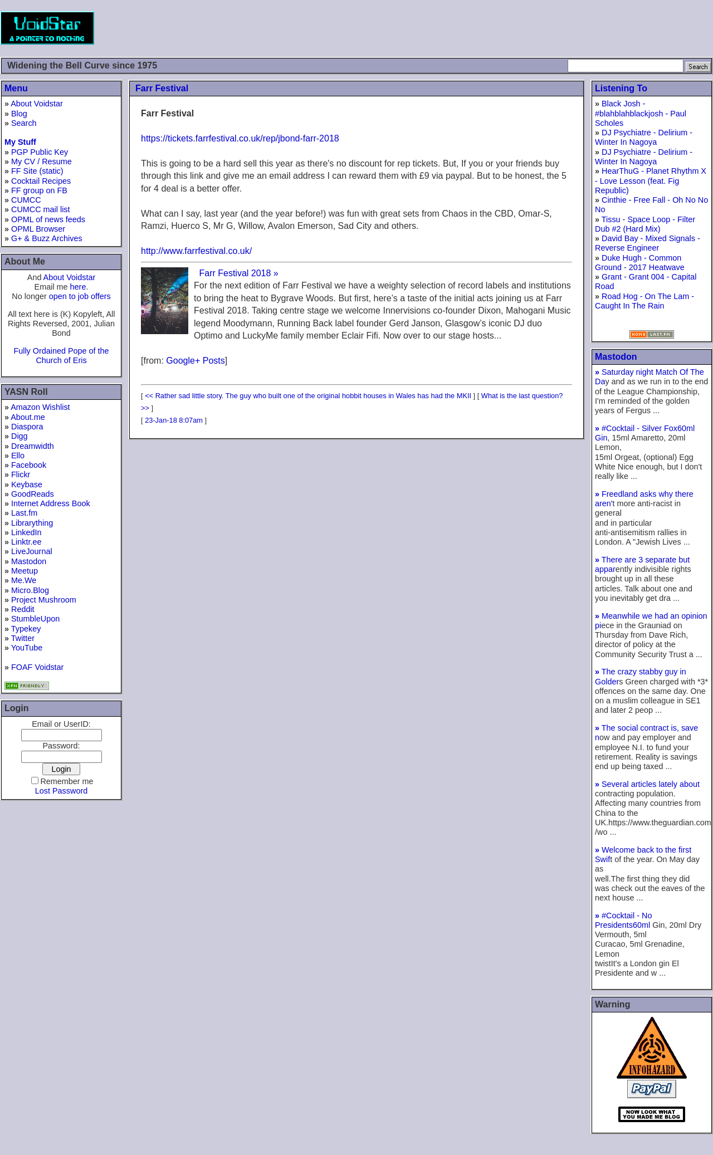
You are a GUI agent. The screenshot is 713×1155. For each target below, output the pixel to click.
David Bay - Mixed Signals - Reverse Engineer (647, 243)
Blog (19, 113)
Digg (19, 436)
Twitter (23, 638)
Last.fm (24, 512)
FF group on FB (39, 190)
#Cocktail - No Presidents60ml (623, 920)
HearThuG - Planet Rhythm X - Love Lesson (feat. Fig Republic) (650, 181)
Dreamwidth (32, 446)
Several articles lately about (647, 784)
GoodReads (32, 494)
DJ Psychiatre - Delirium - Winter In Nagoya (643, 137)
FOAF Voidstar (37, 667)
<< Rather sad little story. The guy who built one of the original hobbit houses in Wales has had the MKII (308, 395)
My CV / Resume (41, 161)
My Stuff (20, 142)
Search (24, 123)
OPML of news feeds (48, 219)
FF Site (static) (37, 171)
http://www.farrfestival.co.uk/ (196, 251)
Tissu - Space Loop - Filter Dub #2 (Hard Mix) (645, 224)
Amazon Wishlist (40, 407)
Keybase (26, 484)
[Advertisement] (510, 28)
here (78, 286)
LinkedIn (26, 532)
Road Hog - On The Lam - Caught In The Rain (644, 301)
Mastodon (28, 561)
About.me (28, 417)
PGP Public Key (39, 152)
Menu (16, 88)
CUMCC (26, 199)
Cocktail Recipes (41, 181)
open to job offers (80, 296)
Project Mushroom (43, 599)
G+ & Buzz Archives (46, 238)
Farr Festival (161, 88)
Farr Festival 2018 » (238, 273)
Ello (18, 455)
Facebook (28, 465)
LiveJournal (31, 551)
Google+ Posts (195, 360)
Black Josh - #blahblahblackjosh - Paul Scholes (640, 113)
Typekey (26, 628)
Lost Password (61, 790)
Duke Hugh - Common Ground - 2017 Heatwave (640, 262)
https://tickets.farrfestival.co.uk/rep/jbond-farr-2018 (240, 138)
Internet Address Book (50, 503)
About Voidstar (37, 103)
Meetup (24, 570)
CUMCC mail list (40, 209)
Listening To (621, 88)
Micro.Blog (30, 590)
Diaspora (27, 426)
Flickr (20, 474)
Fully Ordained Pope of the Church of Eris (61, 355)
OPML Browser (38, 228)
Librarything (32, 522)
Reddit (23, 609)
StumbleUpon (35, 618)
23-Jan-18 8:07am (174, 420)
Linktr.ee (26, 541)
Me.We (23, 580)
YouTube (27, 647)
